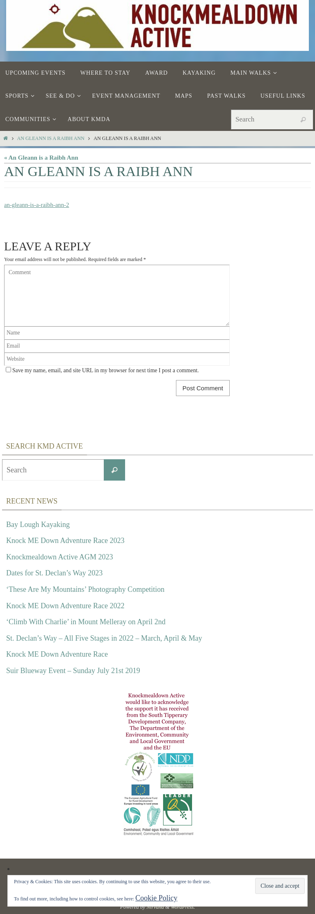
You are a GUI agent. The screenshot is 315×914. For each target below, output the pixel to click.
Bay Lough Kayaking (38, 524)
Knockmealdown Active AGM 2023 (59, 557)
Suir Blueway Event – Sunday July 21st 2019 (73, 671)
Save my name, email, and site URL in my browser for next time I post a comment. (105, 370)
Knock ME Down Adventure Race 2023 (65, 540)
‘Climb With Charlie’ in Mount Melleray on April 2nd (86, 622)
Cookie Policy (156, 898)
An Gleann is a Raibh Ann (50, 138)
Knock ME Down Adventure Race (57, 654)
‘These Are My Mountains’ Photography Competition (85, 589)
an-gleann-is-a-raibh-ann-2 (37, 204)
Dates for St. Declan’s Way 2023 (54, 573)
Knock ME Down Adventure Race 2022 (65, 605)
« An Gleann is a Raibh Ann (41, 157)
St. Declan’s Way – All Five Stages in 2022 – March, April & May (104, 638)
